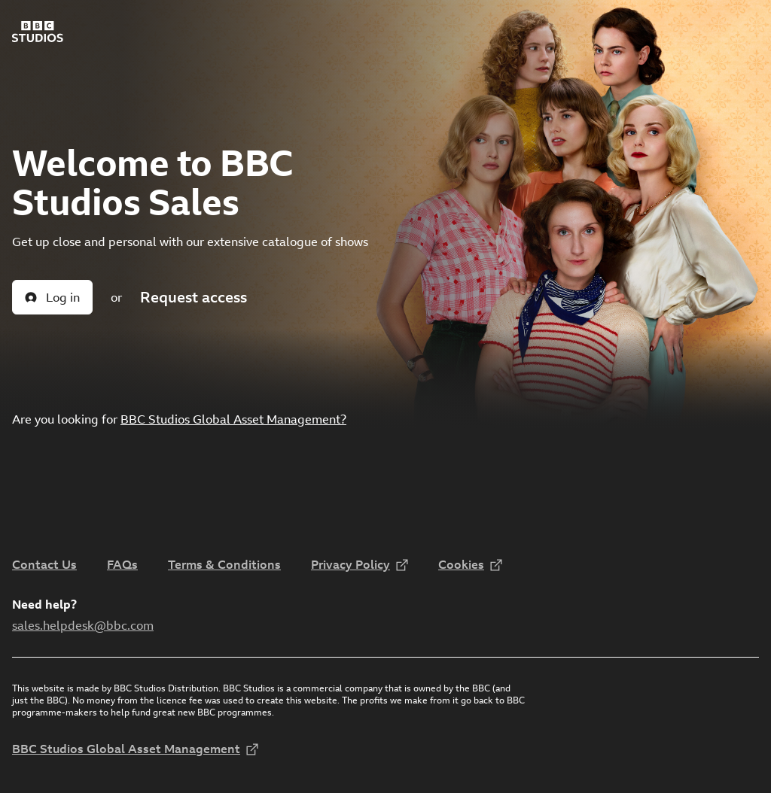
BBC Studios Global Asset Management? (233, 419)
